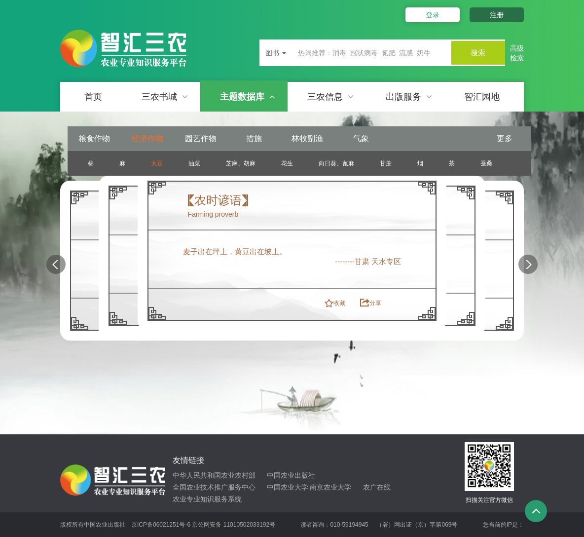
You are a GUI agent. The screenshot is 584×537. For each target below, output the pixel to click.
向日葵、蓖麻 (336, 163)
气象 (361, 138)
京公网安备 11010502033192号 (233, 524)
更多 (504, 138)
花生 (287, 163)
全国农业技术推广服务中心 (214, 487)
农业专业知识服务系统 (207, 499)
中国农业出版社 (291, 475)
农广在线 (377, 487)
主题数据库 (247, 97)
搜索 (475, 52)
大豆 (157, 163)
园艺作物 (201, 138)
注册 (497, 15)
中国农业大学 (287, 487)
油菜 (194, 163)
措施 (254, 138)
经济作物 (147, 138)
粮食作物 (94, 138)
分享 (375, 303)
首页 (93, 97)
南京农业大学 (330, 487)
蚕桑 (486, 163)
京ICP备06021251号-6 (160, 524)
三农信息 (330, 97)
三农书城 (165, 97)
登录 (429, 15)
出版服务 (409, 97)
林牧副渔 (307, 138)
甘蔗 (386, 163)
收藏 (339, 303)
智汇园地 (482, 97)
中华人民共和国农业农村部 (214, 475)
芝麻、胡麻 (241, 163)
